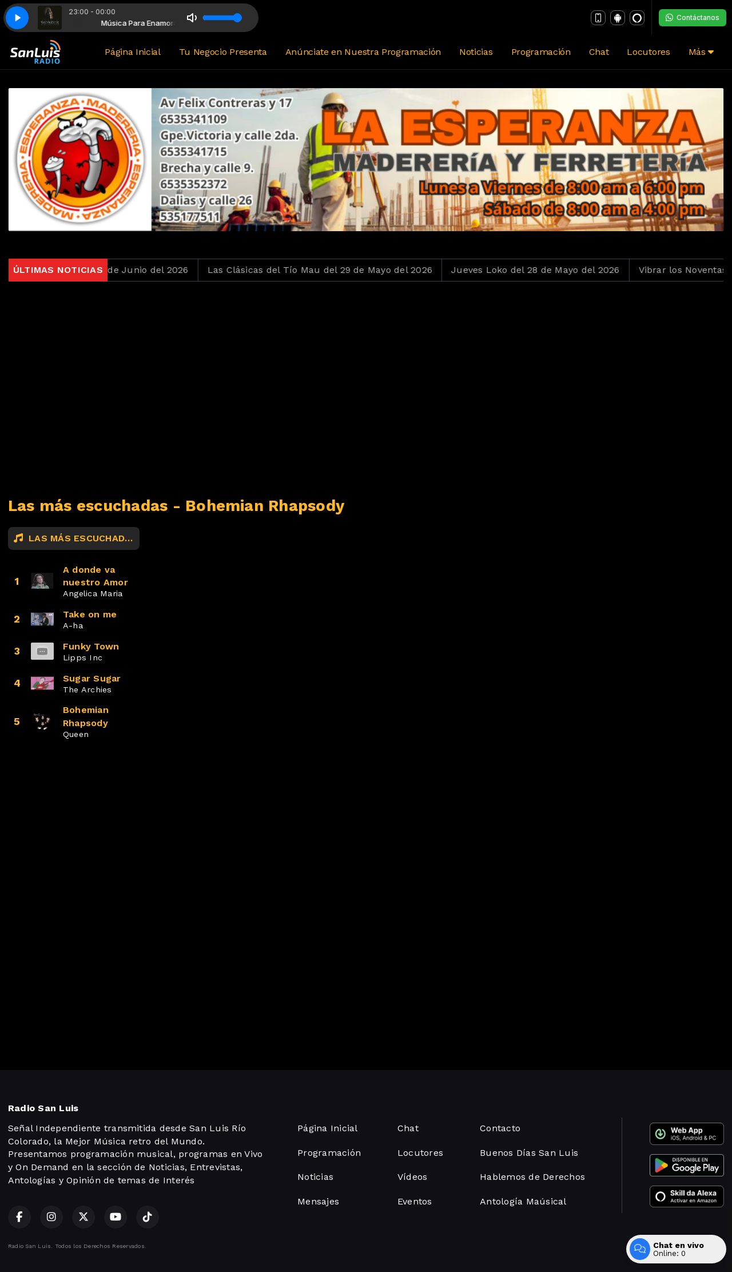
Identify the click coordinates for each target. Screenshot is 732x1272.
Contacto (500, 1128)
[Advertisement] (366, 389)
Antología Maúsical (523, 1201)
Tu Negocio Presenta (223, 51)
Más (701, 51)
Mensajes (318, 1201)
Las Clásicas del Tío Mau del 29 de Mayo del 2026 (328, 269)
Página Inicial (133, 51)
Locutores (648, 51)
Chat (599, 51)
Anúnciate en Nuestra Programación (363, 51)
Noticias (475, 51)
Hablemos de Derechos (532, 1176)
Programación (541, 51)
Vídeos (412, 1176)
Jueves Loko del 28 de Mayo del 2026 (543, 269)
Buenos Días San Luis (529, 1152)
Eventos (414, 1201)
